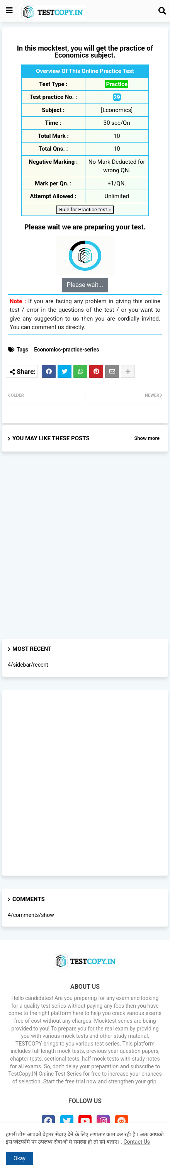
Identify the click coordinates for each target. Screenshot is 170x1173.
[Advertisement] (85, 552)
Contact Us (136, 1142)
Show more (147, 438)
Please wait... (85, 285)
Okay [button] (20, 1158)
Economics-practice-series (66, 349)
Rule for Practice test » (84, 209)
